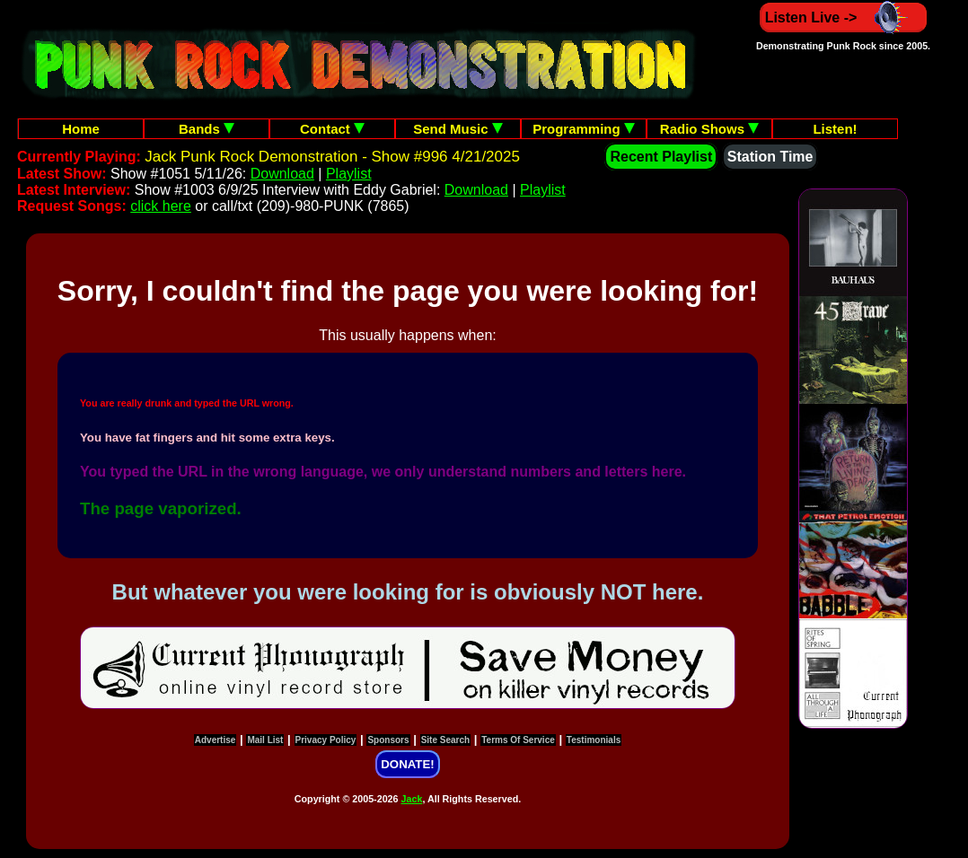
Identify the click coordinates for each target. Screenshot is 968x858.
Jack (412, 798)
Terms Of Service (518, 740)
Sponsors (388, 740)
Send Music (458, 128)
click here (160, 206)
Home (81, 128)
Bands (206, 128)
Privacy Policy (325, 740)
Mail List (265, 740)
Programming (583, 128)
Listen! (835, 128)
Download (282, 173)
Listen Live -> (843, 17)
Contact (332, 128)
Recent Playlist (661, 156)
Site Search (445, 740)
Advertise (215, 740)
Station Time (770, 156)
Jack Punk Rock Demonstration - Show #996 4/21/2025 (332, 156)
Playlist (349, 173)
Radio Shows (709, 128)
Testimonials (593, 740)
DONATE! (407, 764)
